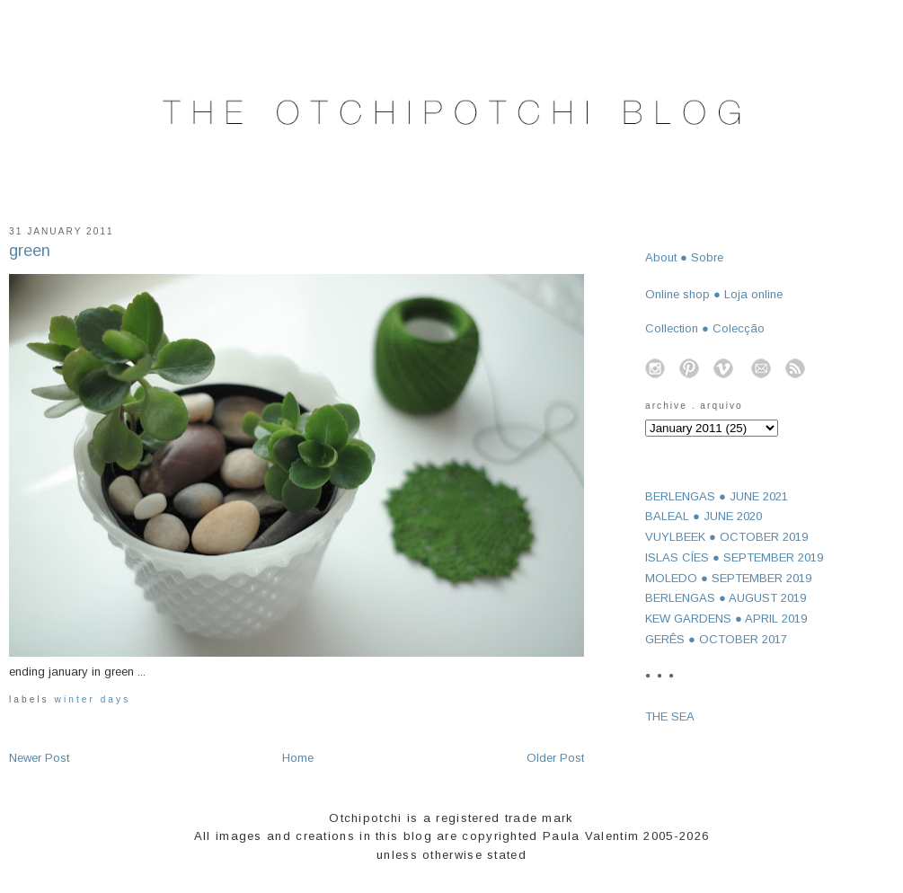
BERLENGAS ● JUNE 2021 (716, 496)
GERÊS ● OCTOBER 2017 (716, 639)
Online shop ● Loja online (714, 294)
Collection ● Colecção (705, 328)
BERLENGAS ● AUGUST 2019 (725, 598)
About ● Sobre (684, 257)
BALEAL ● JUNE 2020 (703, 516)
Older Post (555, 758)
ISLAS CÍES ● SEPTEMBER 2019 (734, 557)
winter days (93, 699)
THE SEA (670, 716)
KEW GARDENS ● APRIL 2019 (726, 618)
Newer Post (39, 758)
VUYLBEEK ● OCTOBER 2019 (726, 537)
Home (298, 758)
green (29, 251)
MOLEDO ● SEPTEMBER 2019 (728, 578)
